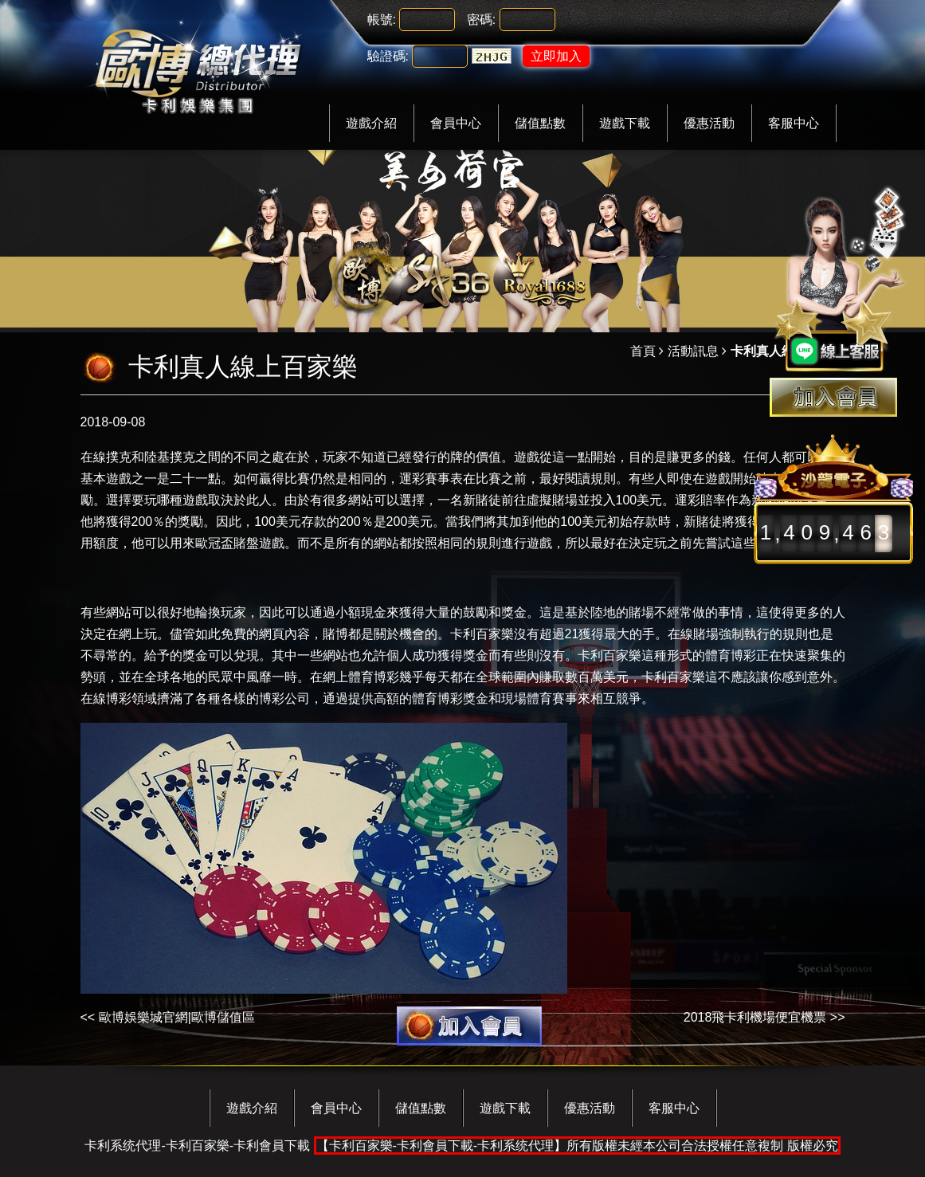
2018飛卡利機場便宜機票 (755, 1017)
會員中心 (455, 123)
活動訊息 (693, 351)
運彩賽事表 (431, 478)
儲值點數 (540, 123)
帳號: (381, 19)
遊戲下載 (624, 123)
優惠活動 (709, 123)
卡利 (463, 634)
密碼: (481, 19)
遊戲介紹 (371, 123)
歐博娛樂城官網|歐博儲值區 (177, 1017)
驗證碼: (388, 56)
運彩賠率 (700, 500)
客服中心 (793, 123)
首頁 (643, 351)
